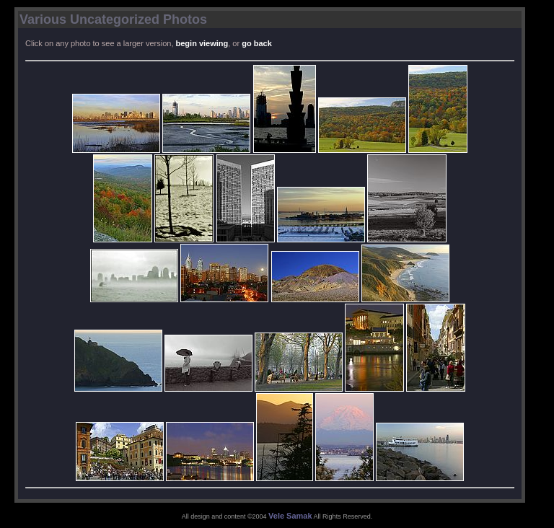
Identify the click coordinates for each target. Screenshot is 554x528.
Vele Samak (290, 515)
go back (257, 43)
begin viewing (202, 43)
